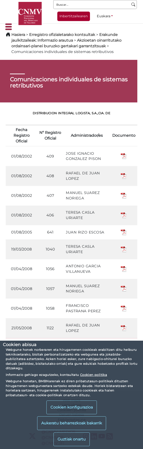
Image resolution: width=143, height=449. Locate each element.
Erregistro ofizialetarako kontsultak (62, 34)
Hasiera (18, 34)
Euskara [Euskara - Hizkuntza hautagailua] (103, 16)
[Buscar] (133, 4)
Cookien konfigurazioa (71, 407)
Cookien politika (93, 375)
